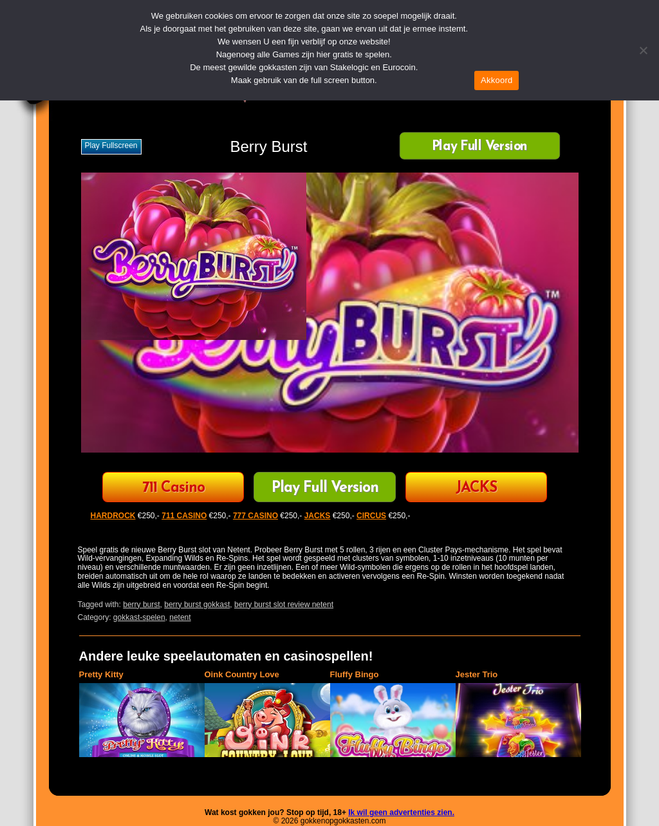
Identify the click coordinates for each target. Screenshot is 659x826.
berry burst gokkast (197, 604)
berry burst (141, 604)
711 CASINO (184, 515)
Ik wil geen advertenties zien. (401, 812)
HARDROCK (113, 515)
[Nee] (642, 50)
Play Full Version (479, 147)
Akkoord (496, 80)
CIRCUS (371, 515)
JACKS (476, 488)
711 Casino (173, 488)
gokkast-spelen (139, 617)
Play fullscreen (111, 145)
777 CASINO (255, 515)
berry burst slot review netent (283, 604)
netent (179, 617)
